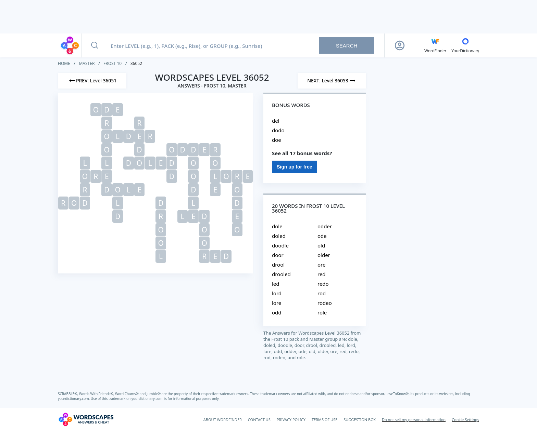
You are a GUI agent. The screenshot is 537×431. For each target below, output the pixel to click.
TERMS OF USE (324, 419)
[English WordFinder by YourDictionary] (435, 45)
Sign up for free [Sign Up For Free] (294, 167)
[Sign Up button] (399, 45)
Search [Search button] (347, 46)
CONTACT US (259, 419)
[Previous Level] (92, 81)
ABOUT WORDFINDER (222, 419)
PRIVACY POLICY (291, 419)
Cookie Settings (465, 419)
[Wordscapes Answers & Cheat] (86, 419)
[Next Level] (332, 81)
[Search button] (94, 45)
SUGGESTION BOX (360, 419)
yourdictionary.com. (74, 398)
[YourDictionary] (465, 45)
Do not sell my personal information (414, 419)
